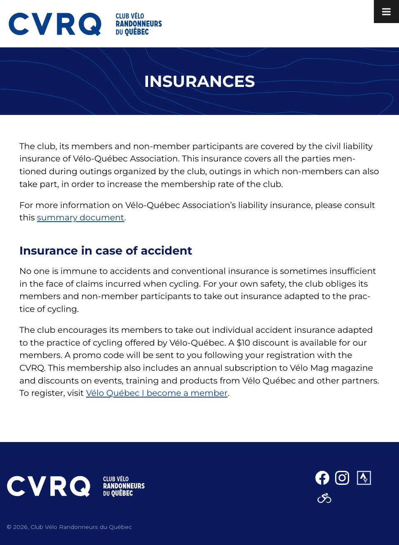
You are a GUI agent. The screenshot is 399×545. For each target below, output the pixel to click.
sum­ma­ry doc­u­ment (80, 218)
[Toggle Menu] (386, 11)
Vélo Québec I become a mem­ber (157, 393)
